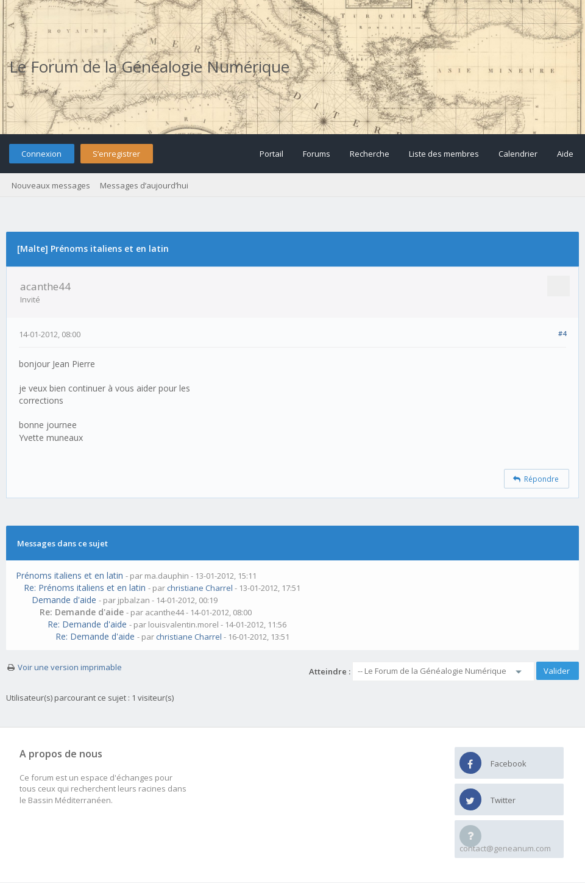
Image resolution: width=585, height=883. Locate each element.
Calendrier (517, 153)
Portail (271, 153)
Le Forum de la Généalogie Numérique (149, 66)
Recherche (369, 153)
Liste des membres (444, 153)
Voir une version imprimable (70, 667)
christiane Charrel (200, 587)
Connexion (41, 153)
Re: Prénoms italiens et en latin (85, 587)
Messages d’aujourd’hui (144, 185)
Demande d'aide (64, 600)
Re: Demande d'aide (87, 624)
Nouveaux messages (51, 185)
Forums (316, 153)
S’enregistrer (116, 153)
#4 (562, 333)
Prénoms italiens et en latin (69, 575)
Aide (565, 153)
